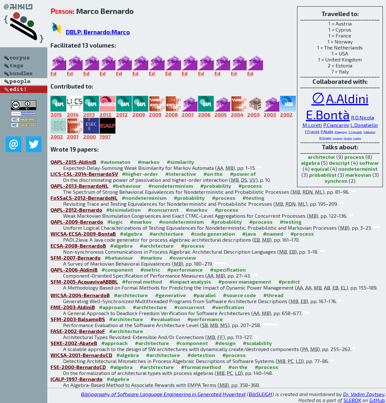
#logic (115, 222)
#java (249, 234)
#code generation (213, 234)
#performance (185, 270)
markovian (358, 175)
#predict (289, 282)
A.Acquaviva (337, 138)
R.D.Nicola (362, 117)
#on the (213, 174)
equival (320, 169)
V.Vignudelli (355, 132)
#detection (201, 355)
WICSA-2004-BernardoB (80, 295)
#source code (239, 295)
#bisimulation (123, 210)
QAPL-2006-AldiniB (73, 270)
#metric (150, 270)
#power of (243, 174)
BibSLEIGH (260, 394)
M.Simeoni (325, 138)
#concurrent (163, 210)
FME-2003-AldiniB (72, 307)
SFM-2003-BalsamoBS (77, 319)
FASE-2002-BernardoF (77, 331)
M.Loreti (312, 125)
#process (250, 186)
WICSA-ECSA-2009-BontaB (83, 234)
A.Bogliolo (348, 138)
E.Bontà (328, 114)
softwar (369, 163)
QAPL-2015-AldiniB (73, 162)
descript (339, 163)
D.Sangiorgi (341, 132)
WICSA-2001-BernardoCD (81, 355)
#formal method (142, 282)
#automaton (115, 162)
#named (273, 234)
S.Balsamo (369, 132)
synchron (336, 181)
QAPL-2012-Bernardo (76, 210)
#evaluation (165, 319)
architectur (321, 157)
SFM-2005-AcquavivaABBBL (84, 282)
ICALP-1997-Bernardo (76, 379)
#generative (170, 295)
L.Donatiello (364, 125)
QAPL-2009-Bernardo (76, 222)
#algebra (131, 234)
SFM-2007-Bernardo (75, 258)
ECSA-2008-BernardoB (78, 246)
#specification (228, 270)
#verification (228, 307)
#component (117, 270)
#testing (253, 198)
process (354, 157)
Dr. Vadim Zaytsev (364, 394)
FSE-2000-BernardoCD (78, 367)
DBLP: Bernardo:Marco (98, 32)
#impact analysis (190, 282)
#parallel (204, 295)
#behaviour (127, 186)
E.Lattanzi (357, 138)
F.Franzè (312, 131)
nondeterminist (357, 169)
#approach (112, 307)
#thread (273, 295)
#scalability (257, 343)
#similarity (180, 162)
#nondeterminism (170, 186)
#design (225, 343)
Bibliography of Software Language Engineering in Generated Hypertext (163, 394)
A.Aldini (347, 98)
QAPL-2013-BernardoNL (79, 186)
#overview (182, 258)
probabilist (322, 175)
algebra (310, 163)
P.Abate (327, 131)
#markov (149, 162)
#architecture (166, 234)
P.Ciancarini (336, 125)
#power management (244, 282)
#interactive (180, 174)
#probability (215, 186)
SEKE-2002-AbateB (73, 343)
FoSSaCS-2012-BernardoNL (84, 198)
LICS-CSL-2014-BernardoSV (84, 174)
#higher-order (140, 174)
